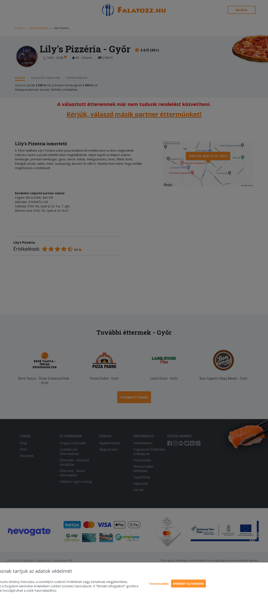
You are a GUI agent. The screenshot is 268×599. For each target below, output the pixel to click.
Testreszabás (159, 584)
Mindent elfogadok (188, 584)
